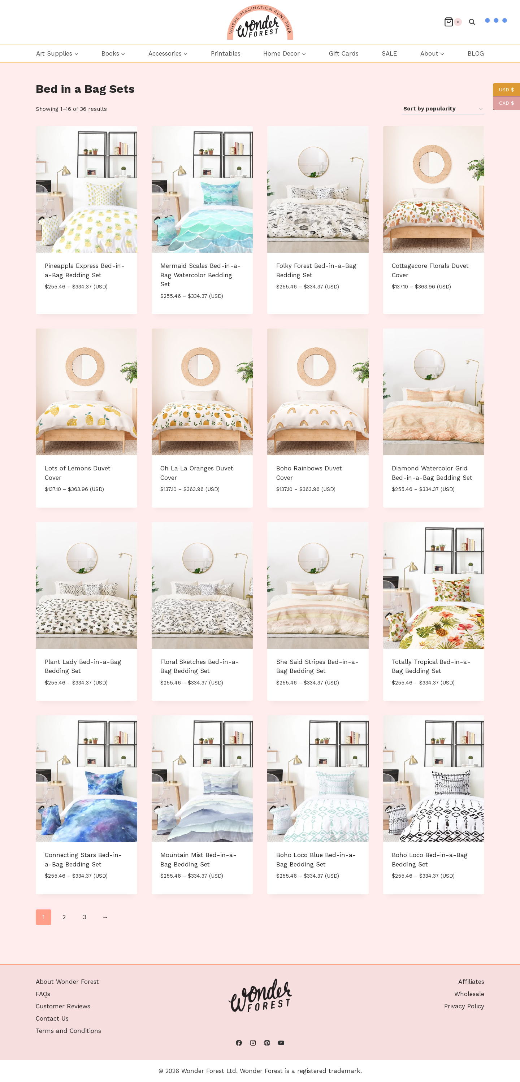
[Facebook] (239, 1043)
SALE (389, 53)
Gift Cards (344, 53)
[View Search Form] (471, 22)
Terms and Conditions (68, 1030)
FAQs (43, 994)
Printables (225, 53)
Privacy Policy (464, 1006)
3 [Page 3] (84, 917)
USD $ (503, 89)
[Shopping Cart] (453, 22)
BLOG (476, 53)
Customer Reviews (63, 1006)
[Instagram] (253, 1043)
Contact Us (52, 1018)
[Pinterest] (267, 1043)
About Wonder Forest (67, 981)
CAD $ (503, 103)
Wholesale (469, 994)
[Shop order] (443, 109)
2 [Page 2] (64, 917)
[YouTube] (281, 1043)
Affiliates (471, 981)
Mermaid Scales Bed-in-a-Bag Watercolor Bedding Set (200, 275)
